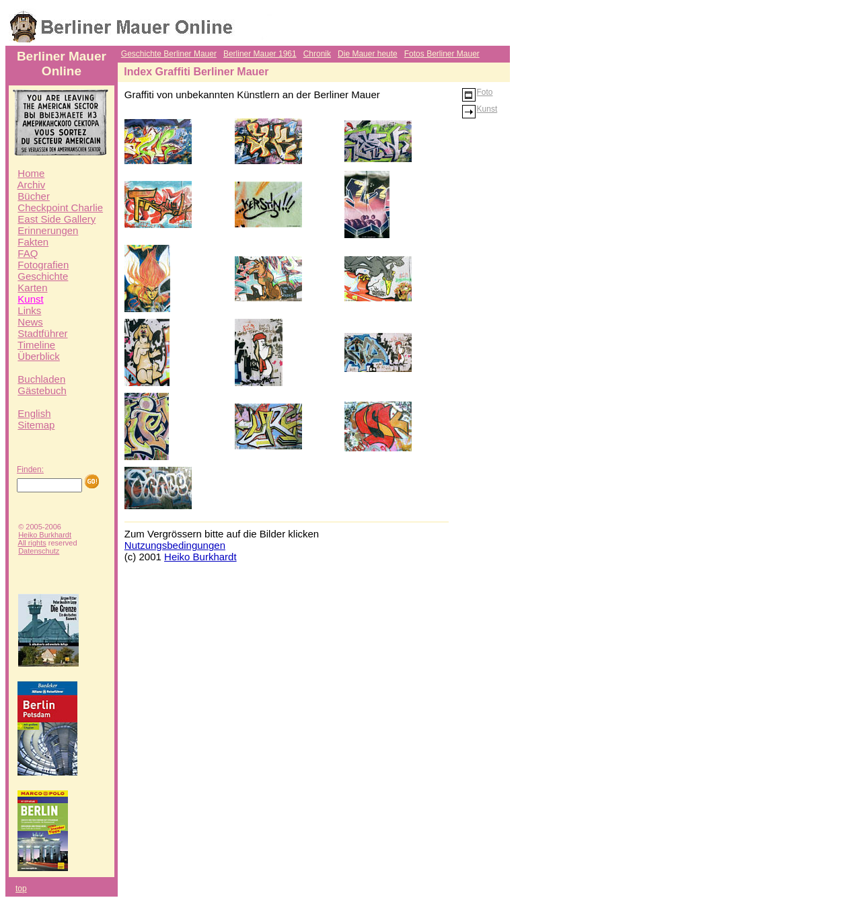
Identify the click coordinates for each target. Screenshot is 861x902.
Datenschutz (38, 551)
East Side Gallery (56, 219)
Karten (32, 287)
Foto (477, 92)
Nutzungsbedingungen (174, 545)
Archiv (31, 184)
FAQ (27, 253)
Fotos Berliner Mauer (442, 54)
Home (30, 173)
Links (29, 310)
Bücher (33, 196)
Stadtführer (42, 333)
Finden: (30, 469)
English (33, 413)
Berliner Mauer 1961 (260, 54)
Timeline (36, 344)
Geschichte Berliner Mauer (169, 54)
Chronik (317, 54)
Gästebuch (42, 390)
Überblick (38, 356)
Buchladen (41, 379)
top (21, 888)
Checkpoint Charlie (60, 207)
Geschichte (42, 276)
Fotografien (43, 264)
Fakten (32, 242)
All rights (32, 543)
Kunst (30, 299)
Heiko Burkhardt (44, 535)
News (30, 322)
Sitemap (35, 424)
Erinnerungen (47, 230)
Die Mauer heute (368, 54)
